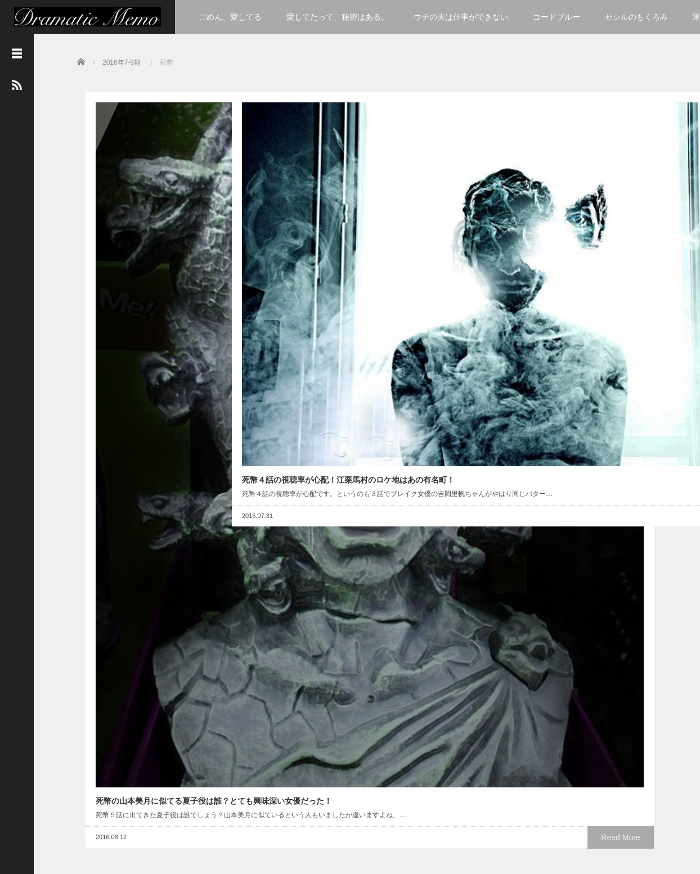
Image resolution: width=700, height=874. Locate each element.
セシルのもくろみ (636, 16)
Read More (184, 337)
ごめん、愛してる (230, 16)
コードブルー (556, 16)
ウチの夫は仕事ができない (461, 16)
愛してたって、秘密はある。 (337, 16)
